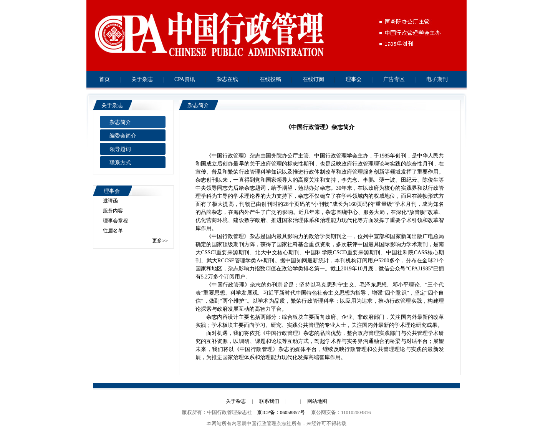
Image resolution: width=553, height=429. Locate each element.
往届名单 (113, 231)
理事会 (354, 79)
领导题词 (120, 149)
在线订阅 (313, 79)
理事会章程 (115, 221)
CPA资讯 (184, 79)
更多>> (160, 240)
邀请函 (110, 201)
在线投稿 (270, 79)
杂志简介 (120, 122)
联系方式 (120, 163)
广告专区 (394, 79)
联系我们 (269, 401)
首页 (104, 79)
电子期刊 (437, 79)
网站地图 (317, 401)
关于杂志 (142, 79)
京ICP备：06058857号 (281, 412)
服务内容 (113, 211)
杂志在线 (227, 79)
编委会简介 (122, 136)
